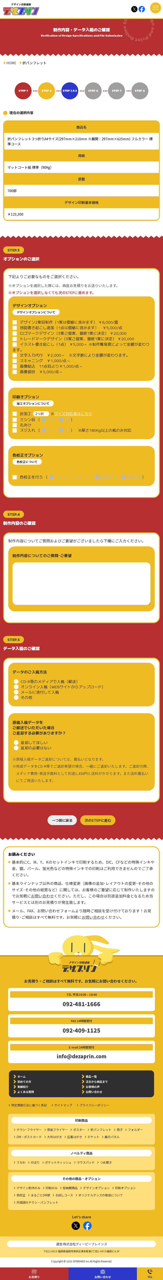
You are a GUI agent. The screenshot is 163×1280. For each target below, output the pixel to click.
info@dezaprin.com (81, 1056)
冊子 (120, 1129)
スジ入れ (27, 430)
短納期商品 (70, 1188)
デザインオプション (96, 1188)
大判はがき (54, 1137)
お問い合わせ (102, 1277)
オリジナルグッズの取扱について (100, 1195)
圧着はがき (74, 1137)
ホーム (21, 1076)
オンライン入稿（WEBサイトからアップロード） (63, 686)
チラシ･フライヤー (29, 1129)
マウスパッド (86, 1162)
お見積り (34, 1277)
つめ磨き (106, 1162)
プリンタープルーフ (72, 477)
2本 (68, 419)
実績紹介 (22, 1087)
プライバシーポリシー (94, 1105)
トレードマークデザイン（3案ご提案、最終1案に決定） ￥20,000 (77, 338)
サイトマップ (63, 1105)
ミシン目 (27, 419)
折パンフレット (100, 1129)
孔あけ (25, 424)
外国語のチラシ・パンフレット (37, 1202)
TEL (150, 1277)
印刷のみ (52, 1188)
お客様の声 (93, 1087)
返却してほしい (34, 742)
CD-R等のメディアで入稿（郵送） (50, 681)
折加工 (25, 413)
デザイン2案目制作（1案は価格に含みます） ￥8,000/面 (69, 322)
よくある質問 (25, 1092)
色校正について (27, 462)
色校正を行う (31, 477)
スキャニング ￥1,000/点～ (45, 360)
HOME (11, 62)
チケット (93, 1137)
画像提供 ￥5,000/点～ (41, 371)
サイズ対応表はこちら (73, 413)
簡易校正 (108, 477)
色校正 (21, 1195)
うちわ (21, 1162)
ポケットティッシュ (58, 1162)
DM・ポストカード (29, 1137)
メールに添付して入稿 (40, 692)
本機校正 (134, 477)
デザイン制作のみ (28, 1188)
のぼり (35, 1162)
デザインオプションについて (36, 312)
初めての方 (24, 1082)
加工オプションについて (33, 403)
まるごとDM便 (40, 1195)
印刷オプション (125, 1188)
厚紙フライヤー (57, 1129)
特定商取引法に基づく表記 (29, 1105)
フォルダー (135, 1129)
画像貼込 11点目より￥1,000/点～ (51, 366)
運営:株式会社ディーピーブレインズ (81, 1244)
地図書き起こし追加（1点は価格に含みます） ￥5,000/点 (71, 327)
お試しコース (64, 1195)
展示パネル (112, 1137)
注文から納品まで (97, 1082)
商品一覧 (91, 1076)
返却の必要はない (36, 747)
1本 (50, 419)
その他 (26, 697)
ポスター (79, 1129)
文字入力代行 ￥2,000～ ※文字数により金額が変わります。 (75, 355)
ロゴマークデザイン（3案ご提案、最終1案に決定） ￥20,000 (73, 333)
